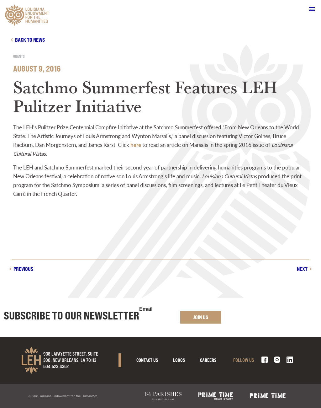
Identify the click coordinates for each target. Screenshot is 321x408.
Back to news (30, 39)
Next (302, 269)
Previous (23, 269)
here (135, 144)
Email (146, 309)
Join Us (200, 317)
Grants (19, 56)
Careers (208, 360)
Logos (179, 360)
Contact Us (147, 360)
